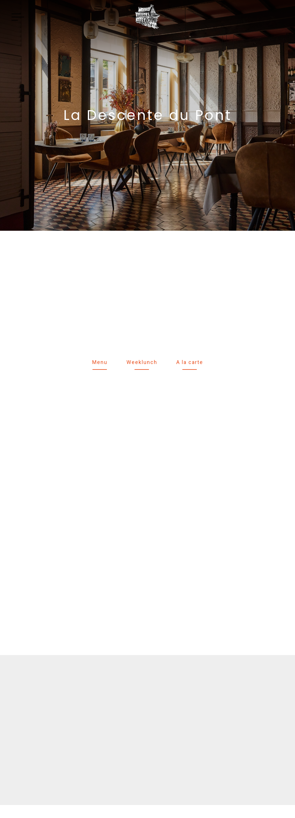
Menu (99, 362)
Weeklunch (141, 362)
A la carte (189, 362)
